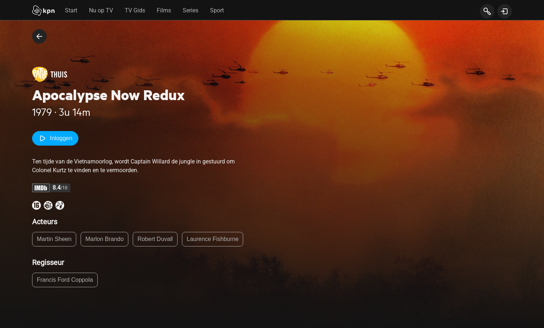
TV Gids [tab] (135, 10)
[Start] (43, 11)
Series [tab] (190, 10)
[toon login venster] (504, 11)
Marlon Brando (104, 239)
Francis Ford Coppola (65, 280)
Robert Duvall (155, 239)
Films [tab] (164, 10)
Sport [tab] (217, 10)
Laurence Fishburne (212, 239)
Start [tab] (71, 10)
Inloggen (55, 138)
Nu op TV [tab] (101, 10)
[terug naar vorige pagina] (39, 36)
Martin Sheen (54, 239)
